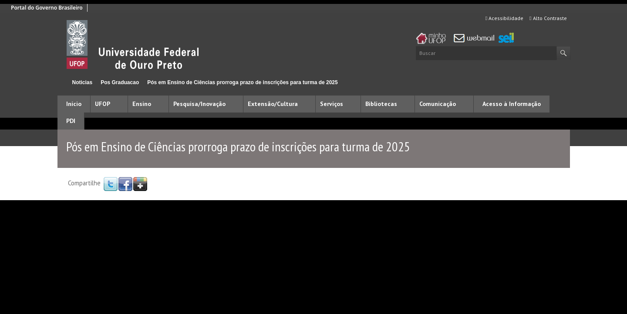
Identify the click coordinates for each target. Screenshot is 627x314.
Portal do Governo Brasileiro (47, 7)
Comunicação (437, 104)
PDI (70, 121)
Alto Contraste (547, 18)
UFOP (102, 104)
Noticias (82, 82)
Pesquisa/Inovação (199, 104)
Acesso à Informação (511, 104)
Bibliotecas (381, 104)
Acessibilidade (504, 18)
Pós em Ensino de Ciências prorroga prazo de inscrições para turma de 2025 (242, 82)
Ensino (141, 104)
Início (61, 82)
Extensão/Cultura (273, 104)
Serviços (331, 104)
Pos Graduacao (120, 82)
